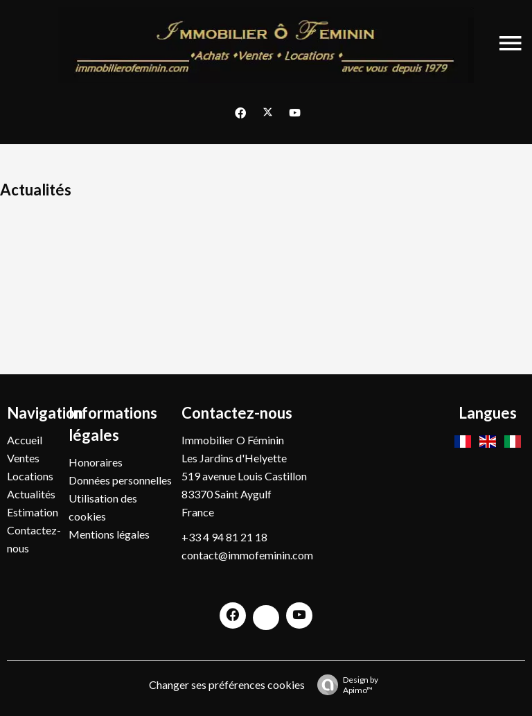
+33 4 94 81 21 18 (224, 536)
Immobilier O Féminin (232, 439)
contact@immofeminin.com (247, 554)
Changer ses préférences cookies (227, 684)
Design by (344, 684)
